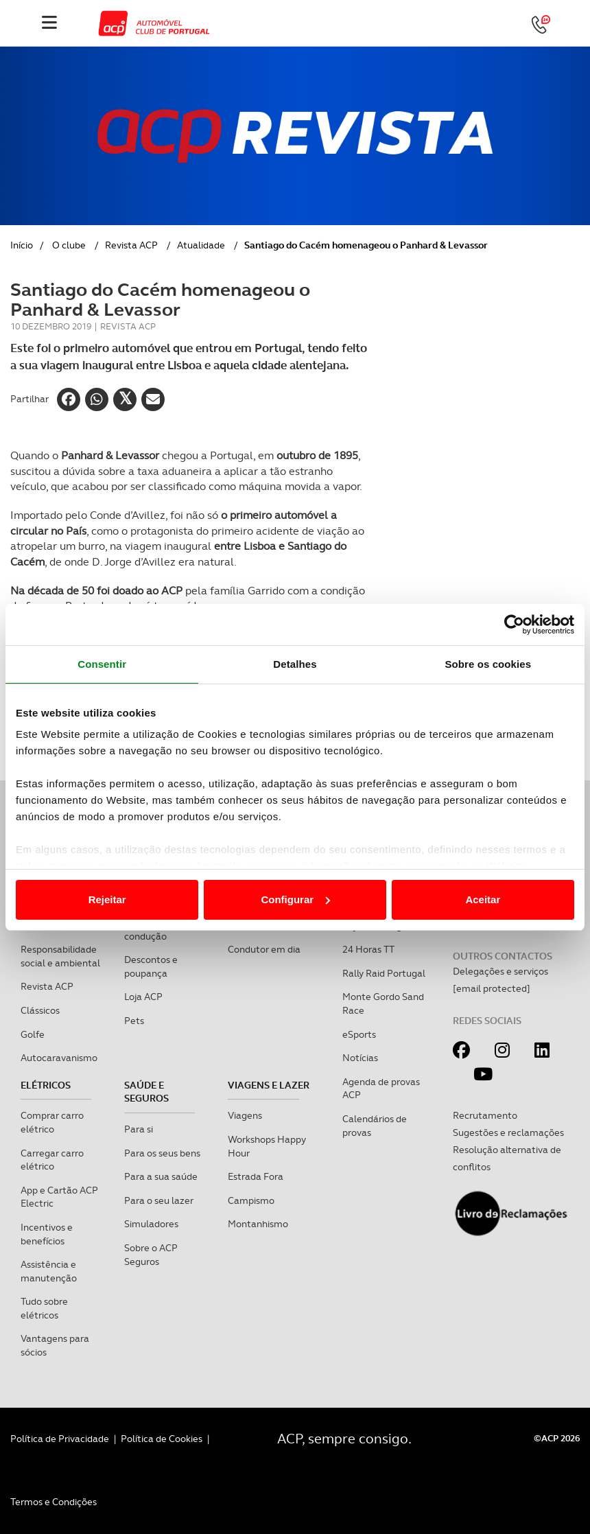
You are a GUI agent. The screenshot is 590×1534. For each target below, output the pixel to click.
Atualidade (201, 245)
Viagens (245, 1115)
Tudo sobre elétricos (44, 1308)
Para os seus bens (162, 1153)
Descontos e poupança (151, 966)
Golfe (33, 1034)
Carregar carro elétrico (52, 1160)
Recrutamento (485, 1115)
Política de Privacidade (59, 1438)
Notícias (360, 1057)
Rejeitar (107, 899)
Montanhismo (258, 1224)
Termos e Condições (53, 1502)
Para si (138, 1129)
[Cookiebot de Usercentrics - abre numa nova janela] (514, 624)
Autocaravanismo (59, 1057)
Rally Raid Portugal (383, 973)
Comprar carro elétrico (52, 1122)
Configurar (295, 899)
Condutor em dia (264, 949)
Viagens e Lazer (268, 1085)
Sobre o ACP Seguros (151, 1255)
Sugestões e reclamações (508, 1132)
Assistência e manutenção (49, 1271)
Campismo (251, 1200)
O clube (69, 245)
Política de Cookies (161, 1438)
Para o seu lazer (158, 1200)
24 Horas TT (368, 949)
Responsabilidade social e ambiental (60, 956)
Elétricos (46, 1085)
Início (21, 245)
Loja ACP (143, 996)
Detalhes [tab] (294, 664)
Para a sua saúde (161, 1176)
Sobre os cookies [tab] (488, 664)
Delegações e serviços (500, 971)
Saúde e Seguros (146, 1092)
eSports (359, 1034)
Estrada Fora (255, 1176)
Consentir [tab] (102, 664)
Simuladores (151, 1224)
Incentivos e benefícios (47, 1234)
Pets (134, 1020)
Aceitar (482, 899)
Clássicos (40, 1010)
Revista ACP (131, 245)
